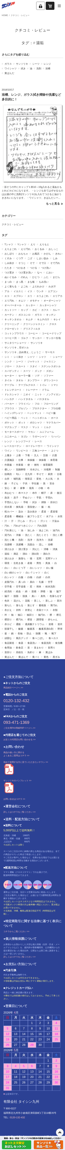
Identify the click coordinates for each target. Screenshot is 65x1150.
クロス (53, 324)
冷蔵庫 (47, 469)
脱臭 (25, 596)
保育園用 (48, 464)
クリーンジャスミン (34, 324)
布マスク (23, 493)
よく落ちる (11, 286)
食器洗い (32, 643)
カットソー (11, 310)
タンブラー (33, 380)
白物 (29, 577)
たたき (8, 267)
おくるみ (39, 249)
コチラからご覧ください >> (16, 931)
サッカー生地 (53, 338)
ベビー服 (51, 413)
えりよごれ (11, 249)
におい (49, 272)
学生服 (35, 483)
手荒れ (49, 497)
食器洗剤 (46, 643)
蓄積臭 (42, 605)
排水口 (54, 502)
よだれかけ (38, 286)
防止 (29, 633)
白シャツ (9, 577)
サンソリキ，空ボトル (17, 347)
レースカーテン (13, 446)
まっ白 (8, 281)
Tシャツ (9, 244)
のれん (24, 277)
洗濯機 (19, 544)
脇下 (58, 591)
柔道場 (54, 511)
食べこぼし (38, 638)
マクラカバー (53, 422)
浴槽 (47, 68)
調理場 (40, 619)
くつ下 (19, 258)
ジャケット (33, 361)
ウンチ (40, 291)
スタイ (33, 366)
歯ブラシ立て (34, 516)
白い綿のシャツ (13, 572)
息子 (16, 497)
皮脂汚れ (9, 582)
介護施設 (9, 460)
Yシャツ (21, 244)
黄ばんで (23, 657)
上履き (8, 455)
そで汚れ (55, 263)
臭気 (43, 596)
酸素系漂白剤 (46, 628)
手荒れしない (12, 502)
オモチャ (35, 300)
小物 (40, 488)
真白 (32, 582)
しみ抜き (9, 263)
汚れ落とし (11, 530)
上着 (18, 455)
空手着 (8, 586)
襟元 (58, 614)
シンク (8, 361)
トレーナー (32, 389)
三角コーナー (39, 450)
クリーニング (12, 324)
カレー (56, 310)
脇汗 (7, 596)
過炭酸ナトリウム (34, 624)
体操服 (31, 460)
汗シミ (32, 521)
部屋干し (9, 628)
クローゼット (12, 328)
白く (46, 572)
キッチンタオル (13, 319)
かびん (47, 253)
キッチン (51, 314)
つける (33, 267)
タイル (8, 380)
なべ (39, 272)
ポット (22, 422)
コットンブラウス (14, 333)
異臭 (47, 563)
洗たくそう (42, 535)
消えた (36, 549)
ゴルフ (24, 338)
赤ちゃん (53, 619)
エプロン (18, 296)
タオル (19, 380)
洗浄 (29, 539)
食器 (20, 643)
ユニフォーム (47, 431)
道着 (51, 624)
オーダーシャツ (52, 300)
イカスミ (18, 291)
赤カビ (8, 624)
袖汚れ (41, 614)
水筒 (60, 516)
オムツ (22, 300)
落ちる (19, 605)
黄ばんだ (9, 73)
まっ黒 (19, 281)
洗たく (28, 535)
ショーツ (57, 356)
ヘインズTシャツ (14, 413)
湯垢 (7, 553)
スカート (21, 366)
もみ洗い (44, 281)
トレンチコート (13, 389)
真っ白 (22, 582)
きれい (58, 253)
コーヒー (33, 333)
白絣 (38, 577)
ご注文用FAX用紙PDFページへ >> (19, 728)
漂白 (25, 553)
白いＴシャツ (33, 572)
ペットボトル (39, 418)
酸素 (20, 628)
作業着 (19, 464)
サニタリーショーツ (15, 342)
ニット (38, 394)
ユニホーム (11, 436)
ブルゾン (23, 408)
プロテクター (39, 408)
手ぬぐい (27, 497)
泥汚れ (8, 535)
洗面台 (31, 544)
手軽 (25, 502)
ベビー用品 (11, 418)
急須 (7, 497)
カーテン (9, 314)
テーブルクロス (26, 385)
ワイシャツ (11, 68)
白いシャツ (36, 568)
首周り (51, 647)
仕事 (20, 460)
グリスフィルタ (31, 328)
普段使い (32, 506)
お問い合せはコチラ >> (14, 799)
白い (7, 568)
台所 (7, 478)
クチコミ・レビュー (20, 15)
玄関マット (51, 558)
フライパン (24, 403)
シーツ (36, 63)
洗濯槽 (8, 544)
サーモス (50, 352)
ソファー (48, 375)
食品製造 (9, 643)
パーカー (9, 403)
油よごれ (44, 530)
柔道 (43, 511)
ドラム (45, 389)
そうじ (22, 263)
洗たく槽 (57, 535)
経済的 (8, 591)
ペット (24, 418)
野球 (60, 628)
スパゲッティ (12, 371)
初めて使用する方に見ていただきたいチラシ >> (25, 762)
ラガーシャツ (39, 436)
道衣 (60, 624)
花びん (17, 600)
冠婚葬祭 (21, 469)
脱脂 (16, 596)
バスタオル (43, 399)
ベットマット (34, 413)
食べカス (53, 638)
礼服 (41, 582)
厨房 (50, 474)
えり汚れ (26, 249)
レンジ (47, 63)
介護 (54, 455)
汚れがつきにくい (23, 525)
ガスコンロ (24, 314)
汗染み (55, 521)
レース (38, 441)
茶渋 (59, 600)
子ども (14, 483)
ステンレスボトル (51, 366)
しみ (55, 258)
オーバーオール (13, 305)
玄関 (38, 558)
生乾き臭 (18, 563)
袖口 (20, 614)
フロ (37, 403)
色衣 (7, 600)
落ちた (8, 605)
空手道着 (21, 586)
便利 (36, 464)
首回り (8, 652)
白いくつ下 (20, 568)
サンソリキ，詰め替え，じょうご (23, 352)
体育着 (54, 460)
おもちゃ (23, 253)
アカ (7, 291)
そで (32, 263)
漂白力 (46, 553)
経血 (18, 591)
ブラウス (9, 408)
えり (33, 244)
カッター (30, 305)
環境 (7, 563)
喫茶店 (28, 478)
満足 (16, 553)
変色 (38, 478)
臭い (34, 596)
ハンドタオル (25, 399)
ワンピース (22, 450)
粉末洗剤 (50, 586)
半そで (40, 474)
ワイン (8, 450)
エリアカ (57, 296)
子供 (25, 483)
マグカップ (11, 427)
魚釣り (31, 652)
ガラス (8, 63)
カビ (34, 310)
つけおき (21, 267)
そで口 (42, 263)
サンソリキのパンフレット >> (17, 780)
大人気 (49, 478)
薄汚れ (54, 605)
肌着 (34, 591)
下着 (27, 455)
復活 (59, 493)
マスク (24, 427)
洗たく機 (9, 539)
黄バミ (36, 657)
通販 (18, 624)
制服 (57, 469)
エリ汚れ (9, 300)
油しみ (31, 530)
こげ (29, 258)
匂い (18, 474)
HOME (5, 15)
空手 (50, 582)
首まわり (39, 647)
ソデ (37, 375)
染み (20, 511)
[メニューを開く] (59, 6)
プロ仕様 (56, 408)
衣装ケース (42, 610)
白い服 (49, 568)
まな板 (31, 281)
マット (36, 427)
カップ (24, 310)
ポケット (9, 422)
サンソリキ (22, 63)
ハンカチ (9, 399)
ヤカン (31, 431)
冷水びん (35, 469)
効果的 (8, 474)
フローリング (51, 403)
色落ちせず (56, 596)
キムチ (29, 319)
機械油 (19, 516)
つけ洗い (46, 267)
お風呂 (36, 253)
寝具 (31, 488)
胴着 (43, 591)
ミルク (47, 427)
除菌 (38, 633)
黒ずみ (56, 657)
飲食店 (19, 647)
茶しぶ (49, 600)
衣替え (28, 610)
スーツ (27, 371)
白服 (20, 577)
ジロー (8, 366)
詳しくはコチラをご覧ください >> (19, 812)
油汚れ (56, 530)
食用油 (8, 647)
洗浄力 (40, 539)
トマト (54, 385)
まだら (56, 277)
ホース (54, 418)
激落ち (22, 558)
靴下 (53, 633)
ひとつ (36, 277)
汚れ (7, 525)
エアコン (53, 291)
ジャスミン (50, 361)
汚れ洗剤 (42, 525)
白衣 (47, 577)
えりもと (44, 244)
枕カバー (9, 511)
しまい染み (42, 258)
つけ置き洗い (25, 272)
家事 (22, 488)
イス (29, 291)
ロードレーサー (34, 446)
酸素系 (31, 628)
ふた (46, 277)
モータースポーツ (14, 431)
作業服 (8, 464)
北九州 (28, 474)
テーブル (9, 385)
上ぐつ (54, 450)
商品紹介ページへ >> (13, 687)
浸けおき (9, 549)
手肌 (38, 497)
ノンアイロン (53, 394)
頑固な (8, 638)
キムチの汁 (43, 319)
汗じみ (21, 521)
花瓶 (27, 600)
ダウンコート (51, 380)
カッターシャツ (48, 305)
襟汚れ (19, 619)
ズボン (49, 371)
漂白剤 (35, 553)
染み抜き (32, 511)
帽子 (43, 493)
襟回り (8, 619)
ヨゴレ (24, 436)
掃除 (43, 502)
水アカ (49, 516)
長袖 (20, 633)
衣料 (18, 610)
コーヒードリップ (51, 333)
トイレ (43, 385)
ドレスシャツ (12, 394)
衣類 (55, 610)
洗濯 (50, 539)
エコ (7, 296)
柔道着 (8, 516)
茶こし (37, 600)
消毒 (46, 549)
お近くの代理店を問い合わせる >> (19, 739)
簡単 (38, 586)
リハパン (56, 436)
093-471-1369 (16, 722)
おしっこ (53, 249)
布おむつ (9, 493)
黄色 (46, 657)
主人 (36, 455)
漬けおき (9, 558)
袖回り (30, 614)
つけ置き (9, 272)
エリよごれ (42, 296)
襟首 (29, 619)
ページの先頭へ (60, 1132)
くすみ (8, 258)
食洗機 (58, 643)
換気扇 (19, 506)
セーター (9, 375)
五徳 (45, 455)
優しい (8, 469)
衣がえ (8, 610)
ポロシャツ (36, 422)
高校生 (19, 652)
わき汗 (52, 286)
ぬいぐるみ (11, 277)
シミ (7, 356)
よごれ (24, 286)
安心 (7, 488)
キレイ (57, 319)
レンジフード (23, 441)
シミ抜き (18, 356)
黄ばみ (49, 652)
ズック (38, 371)
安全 (52, 483)
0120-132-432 (16, 700)
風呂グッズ (22, 638)
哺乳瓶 (17, 478)
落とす (31, 605)
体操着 (42, 460)
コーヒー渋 (11, 338)
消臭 (55, 549)
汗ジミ (44, 521)
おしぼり (9, 253)
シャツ (31, 356)
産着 (29, 563)
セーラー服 (24, 375)
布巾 (34, 493)
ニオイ (27, 394)
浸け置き (23, 549)
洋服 (18, 535)
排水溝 (8, 506)
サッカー (37, 338)
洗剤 (38, 68)
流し (41, 544)
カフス (45, 310)
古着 (59, 474)
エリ (29, 296)
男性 (38, 563)
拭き (23, 68)
